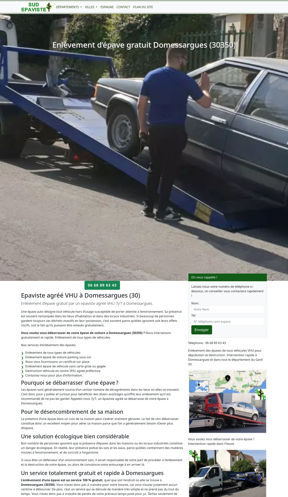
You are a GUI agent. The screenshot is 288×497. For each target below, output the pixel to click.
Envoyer (202, 329)
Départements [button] (68, 7)
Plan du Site (143, 7)
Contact (123, 7)
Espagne (107, 7)
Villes (90, 7)
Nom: (195, 303)
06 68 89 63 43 (102, 285)
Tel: (193, 315)
